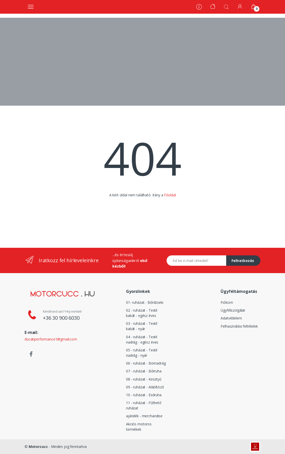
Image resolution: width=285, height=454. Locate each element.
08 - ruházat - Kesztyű (144, 379)
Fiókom (227, 302)
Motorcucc (38, 446)
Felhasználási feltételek (239, 326)
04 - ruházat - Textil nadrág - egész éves (142, 339)
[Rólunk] (199, 7)
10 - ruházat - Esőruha (144, 394)
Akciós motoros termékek (139, 427)
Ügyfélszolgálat (233, 310)
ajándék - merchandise (144, 415)
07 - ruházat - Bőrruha (144, 371)
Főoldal (170, 195)
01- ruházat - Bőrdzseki (144, 302)
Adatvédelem (231, 318)
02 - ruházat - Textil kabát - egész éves (141, 313)
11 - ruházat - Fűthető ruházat (143, 405)
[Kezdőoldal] (213, 7)
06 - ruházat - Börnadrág (146, 363)
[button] (226, 6)
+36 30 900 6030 (61, 317)
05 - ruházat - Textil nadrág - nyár (141, 353)
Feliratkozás (242, 260)
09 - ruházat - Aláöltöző (145, 387)
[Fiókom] (240, 6)
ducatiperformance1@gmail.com (51, 339)
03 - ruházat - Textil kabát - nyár (141, 326)
